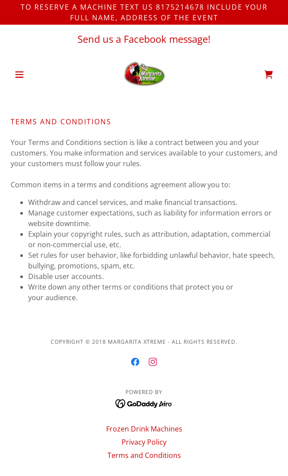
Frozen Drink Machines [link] (144, 429)
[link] (144, 74)
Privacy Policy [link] (144, 442)
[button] (31, 74)
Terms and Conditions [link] (144, 455)
